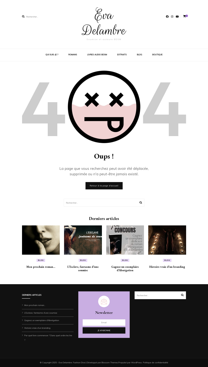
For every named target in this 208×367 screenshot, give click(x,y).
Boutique (157, 54)
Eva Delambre (104, 23)
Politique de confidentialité (155, 362)
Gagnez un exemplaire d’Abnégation (125, 268)
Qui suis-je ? (51, 54)
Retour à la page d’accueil (104, 185)
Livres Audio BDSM (97, 54)
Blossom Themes (109, 362)
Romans (72, 54)
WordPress (136, 362)
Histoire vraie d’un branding (167, 267)
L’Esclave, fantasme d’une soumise (83, 268)
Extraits (122, 54)
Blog (139, 54)
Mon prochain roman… (40, 267)
